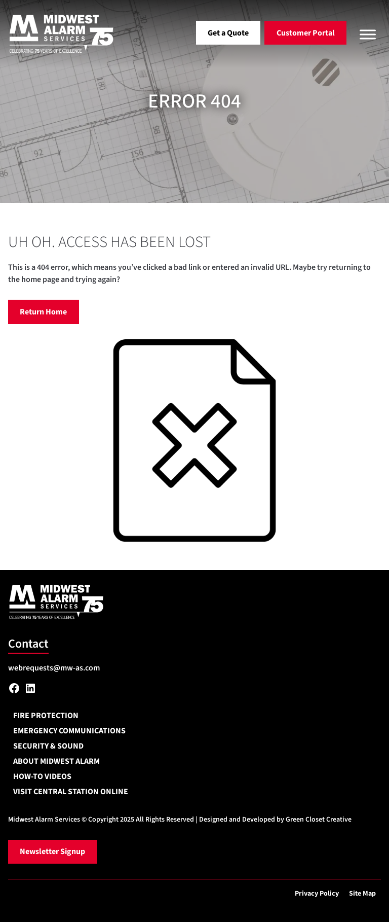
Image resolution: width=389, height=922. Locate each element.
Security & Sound (48, 746)
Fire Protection (46, 715)
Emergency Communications (69, 730)
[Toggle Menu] (368, 34)
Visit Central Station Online (70, 791)
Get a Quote (228, 33)
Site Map (362, 894)
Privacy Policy (317, 894)
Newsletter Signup (52, 851)
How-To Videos (42, 776)
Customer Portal (306, 33)
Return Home (43, 311)
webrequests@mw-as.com (54, 667)
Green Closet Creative (319, 819)
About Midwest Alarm (56, 761)
